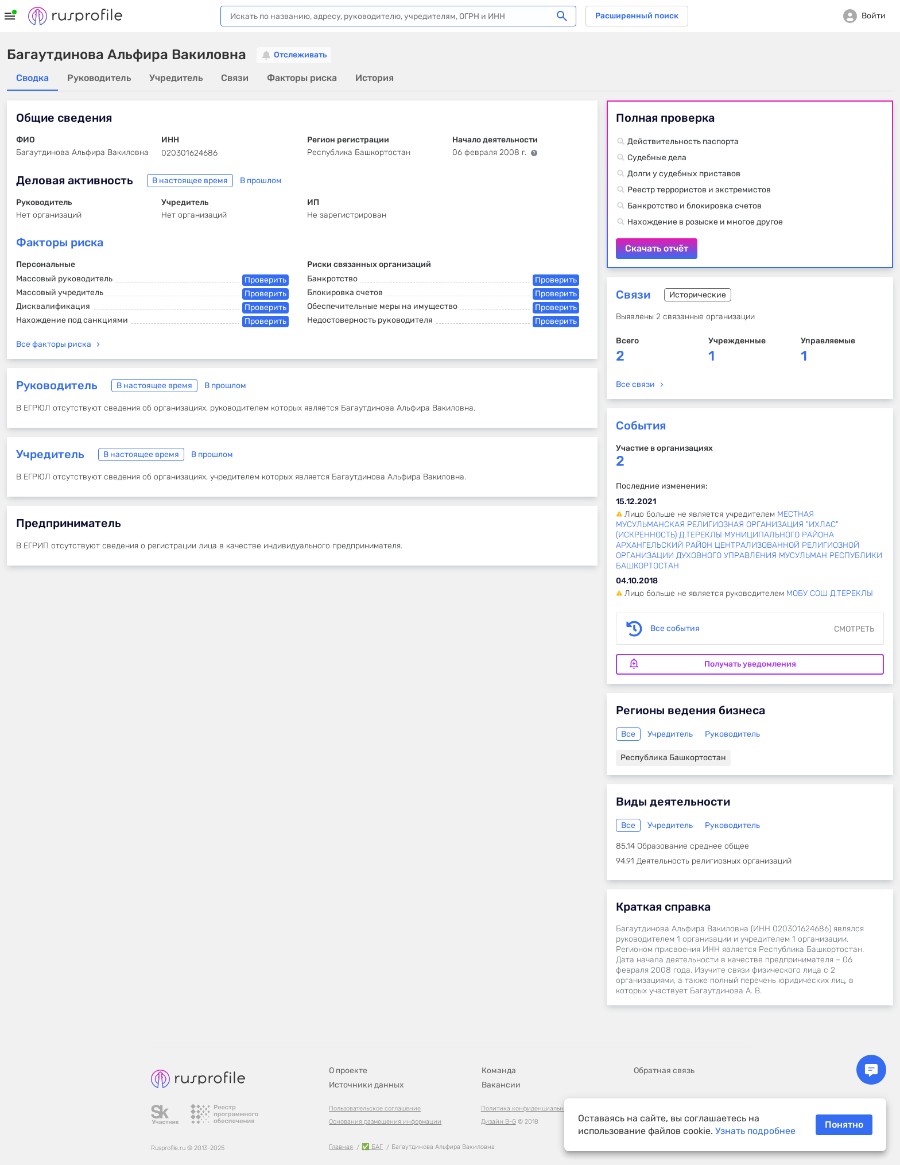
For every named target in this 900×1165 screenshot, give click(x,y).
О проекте (348, 1070)
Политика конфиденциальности (529, 1108)
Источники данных (366, 1085)
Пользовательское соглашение (375, 1108)
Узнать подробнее (755, 1130)
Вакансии (501, 1085)
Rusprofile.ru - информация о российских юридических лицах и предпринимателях (75, 16)
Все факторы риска (53, 344)
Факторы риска (59, 242)
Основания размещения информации (385, 1121)
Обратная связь (664, 1070)
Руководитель (57, 385)
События (641, 425)
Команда (499, 1070)
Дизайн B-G (498, 1121)
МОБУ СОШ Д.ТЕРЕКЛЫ (829, 593)
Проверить (265, 280)
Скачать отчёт (750, 184)
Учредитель (50, 454)
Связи (633, 294)
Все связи (635, 384)
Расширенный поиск (636, 16)
